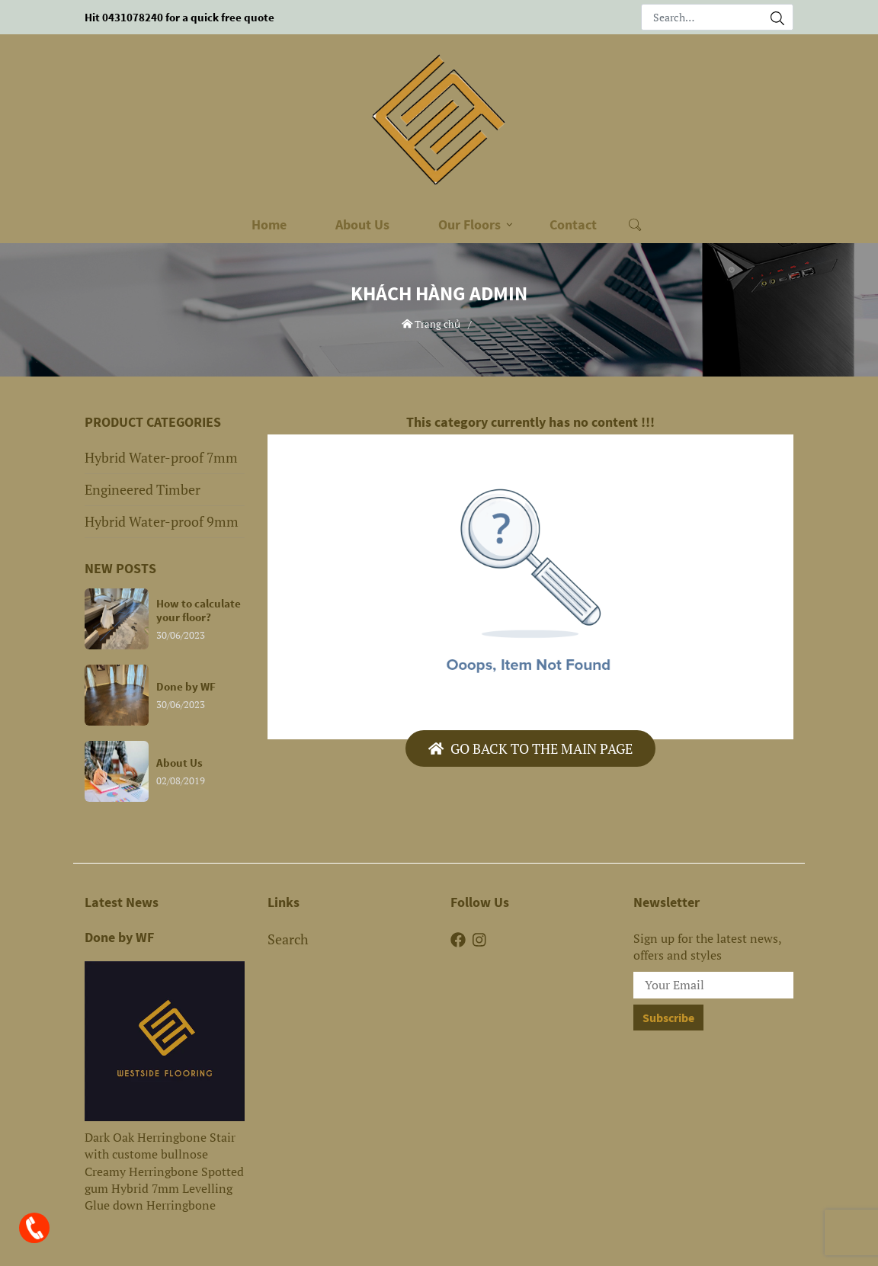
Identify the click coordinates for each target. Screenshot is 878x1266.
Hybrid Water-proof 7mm (161, 457)
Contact (573, 224)
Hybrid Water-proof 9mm (162, 521)
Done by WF (119, 937)
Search (288, 939)
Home (269, 224)
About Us (362, 224)
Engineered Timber (142, 489)
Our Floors (469, 224)
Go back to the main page (530, 748)
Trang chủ (431, 324)
